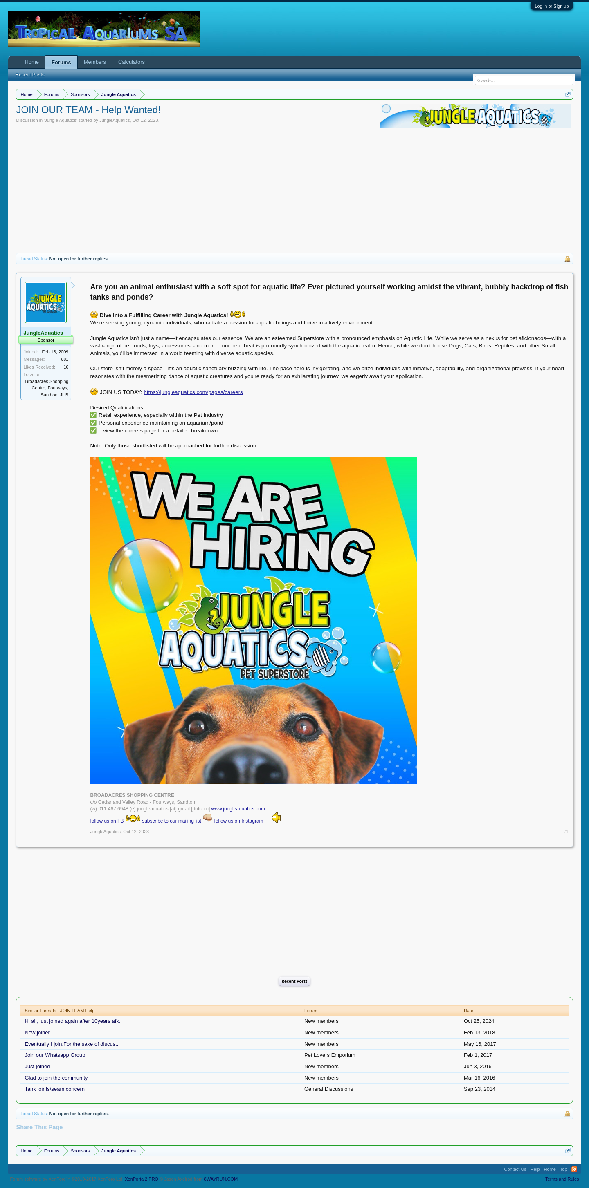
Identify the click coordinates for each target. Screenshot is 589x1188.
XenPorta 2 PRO (141, 1179)
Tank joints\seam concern (55, 1089)
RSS (574, 1169)
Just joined (37, 1066)
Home (32, 62)
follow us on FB (107, 821)
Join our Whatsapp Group (55, 1055)
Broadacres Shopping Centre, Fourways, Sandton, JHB (47, 388)
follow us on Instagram (238, 821)
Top (563, 1169)
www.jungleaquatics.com (238, 809)
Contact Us (515, 1169)
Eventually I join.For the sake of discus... (72, 1044)
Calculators (131, 62)
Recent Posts (294, 981)
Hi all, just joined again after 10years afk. (72, 1021)
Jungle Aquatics (60, 120)
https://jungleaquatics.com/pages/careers (193, 392)
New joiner (37, 1032)
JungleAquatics (114, 120)
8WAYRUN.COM (221, 1179)
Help (535, 1169)
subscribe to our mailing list (171, 821)
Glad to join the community (56, 1078)
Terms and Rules (562, 1179)
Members (95, 62)
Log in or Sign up (552, 6)
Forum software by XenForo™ (67, 1179)
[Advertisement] (294, 191)
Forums (61, 62)
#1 (565, 831)
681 (64, 359)
